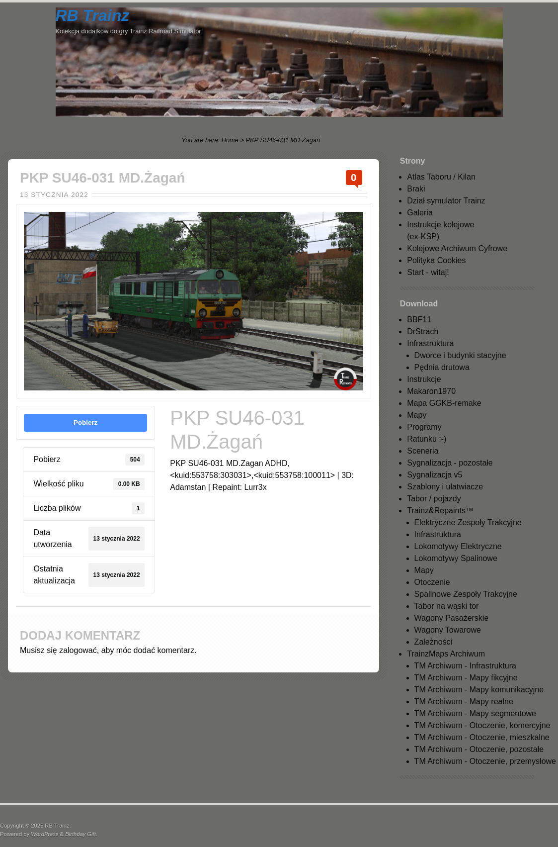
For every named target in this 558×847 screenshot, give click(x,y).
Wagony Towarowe (447, 630)
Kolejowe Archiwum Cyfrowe (457, 248)
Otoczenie (432, 582)
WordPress (44, 834)
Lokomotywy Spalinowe (455, 558)
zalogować (78, 650)
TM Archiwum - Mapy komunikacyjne (479, 689)
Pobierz (85, 422)
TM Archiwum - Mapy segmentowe (475, 713)
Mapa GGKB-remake (444, 403)
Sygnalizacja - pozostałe (450, 463)
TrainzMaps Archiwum (446, 654)
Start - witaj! (428, 272)
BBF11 (419, 319)
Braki (416, 189)
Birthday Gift (80, 834)
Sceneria (422, 451)
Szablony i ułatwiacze (445, 486)
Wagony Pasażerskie (451, 618)
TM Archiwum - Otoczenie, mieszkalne (482, 737)
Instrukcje (424, 379)
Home (230, 140)
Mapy (416, 415)
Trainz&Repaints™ (440, 510)
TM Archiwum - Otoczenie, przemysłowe (485, 761)
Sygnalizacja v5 (434, 475)
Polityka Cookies (436, 260)
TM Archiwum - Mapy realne (463, 701)
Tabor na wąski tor (446, 606)
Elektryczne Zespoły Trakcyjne (468, 522)
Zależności (433, 642)
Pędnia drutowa (442, 367)
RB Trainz (93, 15)
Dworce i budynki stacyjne (460, 355)
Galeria (420, 212)
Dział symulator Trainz (446, 200)
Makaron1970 (431, 391)
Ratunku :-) (426, 439)
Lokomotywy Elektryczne (458, 546)
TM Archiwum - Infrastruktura (465, 665)
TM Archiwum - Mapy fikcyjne (466, 677)
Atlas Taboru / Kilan (441, 177)
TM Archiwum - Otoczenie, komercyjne (482, 725)
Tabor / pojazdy (434, 498)
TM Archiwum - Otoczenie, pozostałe (479, 749)
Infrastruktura (430, 343)
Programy (424, 427)
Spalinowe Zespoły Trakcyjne (465, 594)
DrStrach (422, 331)
